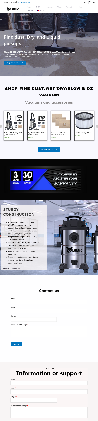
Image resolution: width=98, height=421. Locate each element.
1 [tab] (48, 144)
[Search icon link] (85, 2)
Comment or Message (19, 324)
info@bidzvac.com (23, 2)
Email (13, 307)
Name (13, 298)
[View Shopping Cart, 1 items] (90, 2)
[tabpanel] (13, 126)
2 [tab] (50, 144)
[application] (41, 7)
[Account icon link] (94, 2)
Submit (16, 344)
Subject (14, 316)
